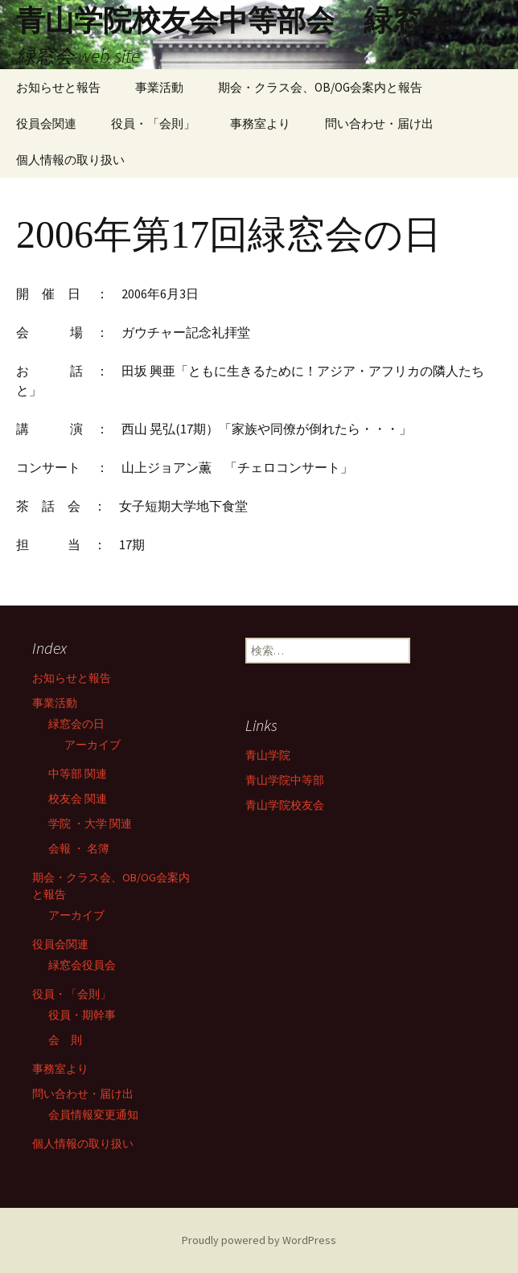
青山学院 (267, 755)
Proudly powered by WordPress (259, 1240)
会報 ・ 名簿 (78, 848)
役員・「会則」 (153, 123)
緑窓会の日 (76, 724)
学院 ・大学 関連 (90, 823)
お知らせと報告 (58, 87)
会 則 (65, 1040)
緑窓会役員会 (82, 965)
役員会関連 (46, 123)
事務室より (260, 123)
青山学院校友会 (284, 805)
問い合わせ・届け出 (379, 123)
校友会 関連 (77, 798)
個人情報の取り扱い (70, 159)
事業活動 (159, 87)
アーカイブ (92, 744)
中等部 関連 (77, 773)
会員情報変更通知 (93, 1114)
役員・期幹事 (82, 1015)
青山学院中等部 (284, 780)
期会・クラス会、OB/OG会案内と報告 (320, 87)
